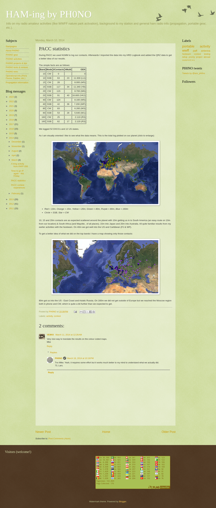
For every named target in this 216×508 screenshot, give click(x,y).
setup (184, 57)
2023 (11, 97)
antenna (205, 50)
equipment (186, 60)
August (15, 151)
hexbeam (186, 54)
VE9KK (51, 334)
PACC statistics (18, 180)
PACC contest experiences (18, 186)
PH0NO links (12, 71)
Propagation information (17, 82)
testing (207, 54)
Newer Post (43, 431)
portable (188, 46)
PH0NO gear (12, 55)
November (17, 146)
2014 (11, 138)
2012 (11, 204)
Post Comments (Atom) (59, 438)
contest (57, 316)
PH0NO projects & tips (16, 63)
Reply (49, 346)
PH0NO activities (14, 59)
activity (49, 316)
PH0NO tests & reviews (17, 67)
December (17, 141)
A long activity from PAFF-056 (19, 165)
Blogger (122, 501)
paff (195, 50)
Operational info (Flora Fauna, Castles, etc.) (16, 77)
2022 (11, 101)
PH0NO (58, 358)
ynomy (192, 57)
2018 (11, 120)
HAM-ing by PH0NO (49, 14)
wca (193, 60)
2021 (11, 106)
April (14, 155)
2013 (11, 199)
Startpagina (11, 46)
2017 (11, 124)
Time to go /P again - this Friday (17, 173)
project (199, 57)
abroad (207, 57)
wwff (185, 50)
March (15, 160)
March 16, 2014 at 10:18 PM (80, 358)
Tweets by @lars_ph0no (193, 73)
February (16, 193)
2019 (11, 115)
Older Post (169, 431)
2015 (11, 133)
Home (106, 431)
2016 (11, 129)
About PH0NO (12, 50)
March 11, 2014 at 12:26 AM (69, 334)
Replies (53, 352)
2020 (11, 110)
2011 (11, 208)
